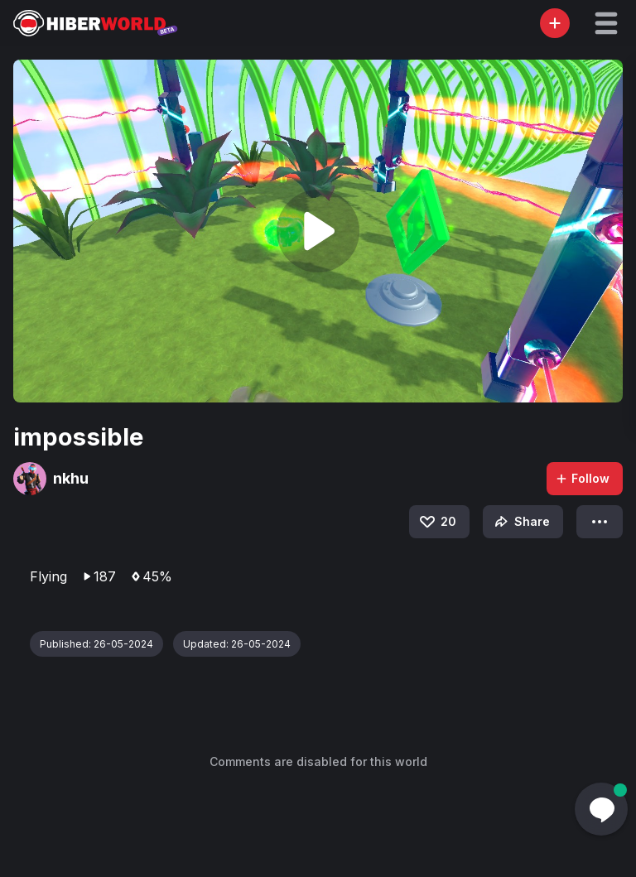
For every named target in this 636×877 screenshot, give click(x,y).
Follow (582, 478)
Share (520, 522)
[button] (606, 23)
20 (436, 522)
